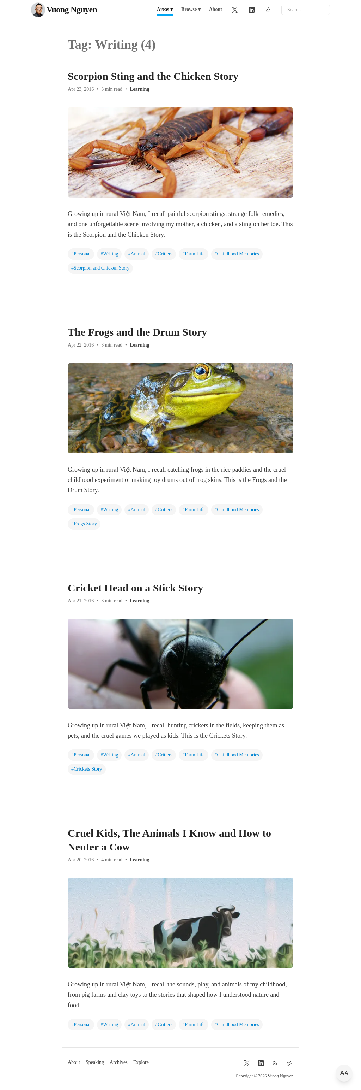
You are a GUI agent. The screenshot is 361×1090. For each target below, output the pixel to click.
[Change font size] (344, 1073)
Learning (139, 89)
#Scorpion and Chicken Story (100, 268)
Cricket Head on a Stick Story (135, 588)
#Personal (81, 254)
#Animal (136, 254)
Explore (141, 1062)
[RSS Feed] (275, 1063)
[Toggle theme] (268, 10)
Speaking (95, 1062)
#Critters (163, 254)
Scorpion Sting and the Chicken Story (153, 76)
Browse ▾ (191, 9)
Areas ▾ (165, 9)
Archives (119, 1062)
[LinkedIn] (251, 10)
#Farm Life (193, 254)
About (215, 9)
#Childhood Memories (237, 254)
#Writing (109, 254)
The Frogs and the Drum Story (137, 332)
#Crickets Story (86, 769)
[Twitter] (235, 10)
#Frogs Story (84, 523)
